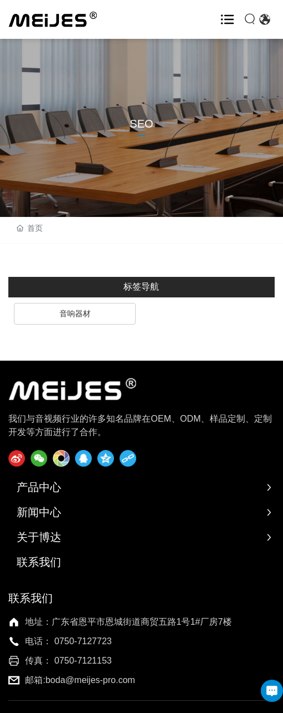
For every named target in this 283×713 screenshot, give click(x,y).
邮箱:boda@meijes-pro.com (80, 680)
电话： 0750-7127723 (68, 641)
